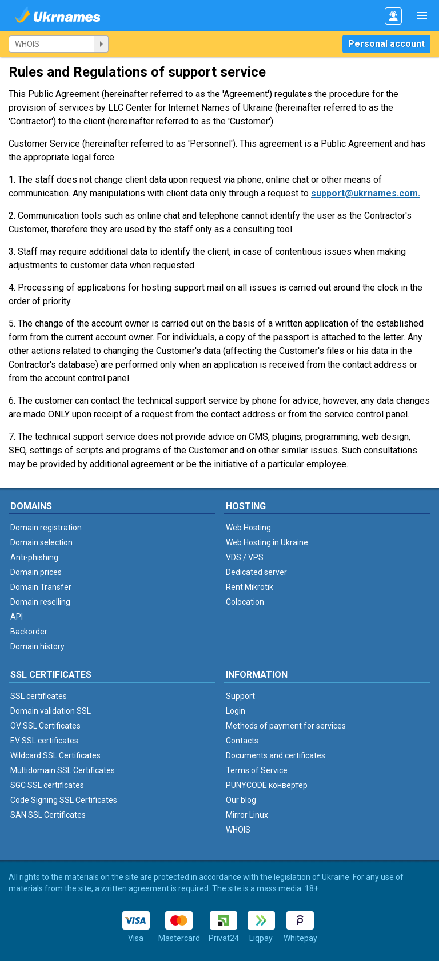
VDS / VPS (245, 557)
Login (235, 710)
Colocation (245, 601)
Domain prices (36, 572)
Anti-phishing (34, 557)
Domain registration (46, 527)
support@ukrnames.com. (365, 193)
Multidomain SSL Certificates (62, 770)
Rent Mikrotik (249, 587)
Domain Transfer (40, 587)
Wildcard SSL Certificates (55, 755)
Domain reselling (40, 601)
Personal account (386, 43)
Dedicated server (256, 572)
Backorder (28, 631)
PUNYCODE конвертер (267, 785)
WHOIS (238, 829)
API (16, 616)
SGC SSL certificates (47, 785)
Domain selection (41, 542)
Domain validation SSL (50, 710)
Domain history (37, 646)
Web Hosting (248, 527)
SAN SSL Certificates (48, 814)
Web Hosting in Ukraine (267, 542)
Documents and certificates (275, 755)
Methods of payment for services (286, 725)
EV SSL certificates (44, 740)
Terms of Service (257, 770)
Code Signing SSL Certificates (63, 800)
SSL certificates (38, 696)
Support (240, 696)
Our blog (241, 800)
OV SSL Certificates (45, 725)
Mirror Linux (247, 814)
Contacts (242, 740)
